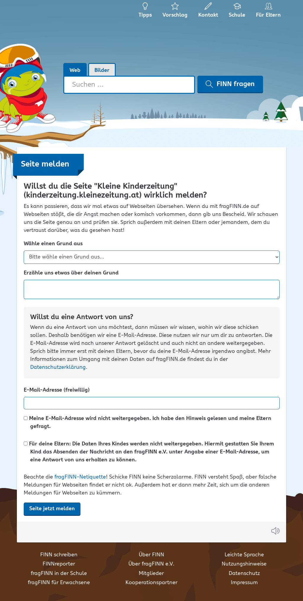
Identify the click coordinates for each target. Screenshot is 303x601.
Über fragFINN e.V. (151, 564)
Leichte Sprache (244, 555)
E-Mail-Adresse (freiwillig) (57, 390)
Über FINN (151, 555)
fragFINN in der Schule (59, 573)
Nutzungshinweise (244, 564)
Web (75, 70)
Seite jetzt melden (52, 509)
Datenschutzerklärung (58, 367)
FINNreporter (59, 564)
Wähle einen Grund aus (53, 244)
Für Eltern (269, 12)
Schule (237, 12)
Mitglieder (151, 573)
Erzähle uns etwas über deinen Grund (71, 273)
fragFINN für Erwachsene (59, 583)
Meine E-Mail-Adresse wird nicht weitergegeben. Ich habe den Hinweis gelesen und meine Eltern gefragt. (147, 423)
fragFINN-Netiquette (80, 477)
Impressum (244, 583)
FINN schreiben (59, 555)
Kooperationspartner (151, 583)
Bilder (101, 70)
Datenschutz (244, 573)
